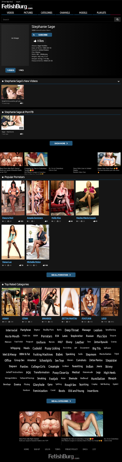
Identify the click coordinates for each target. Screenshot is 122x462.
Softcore (107, 348)
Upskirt (115, 384)
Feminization (40, 390)
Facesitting (77, 366)
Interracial (11, 330)
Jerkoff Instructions (14, 372)
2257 (94, 449)
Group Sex (19, 360)
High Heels (110, 372)
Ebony (69, 342)
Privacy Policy (71, 449)
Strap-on (113, 335)
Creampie (53, 366)
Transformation (41, 372)
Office (8, 360)
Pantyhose (25, 329)
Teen (89, 342)
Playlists (101, 12)
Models (83, 12)
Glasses (70, 360)
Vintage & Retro (11, 378)
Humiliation (98, 378)
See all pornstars (59, 275)
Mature (8, 342)
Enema (17, 384)
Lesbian (65, 366)
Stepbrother (77, 335)
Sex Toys (59, 360)
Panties (24, 366)
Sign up (37, 449)
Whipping (15, 348)
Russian (90, 335)
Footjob (53, 378)
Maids (26, 348)
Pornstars (46, 336)
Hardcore (26, 390)
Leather (79, 342)
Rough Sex (70, 384)
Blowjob (112, 378)
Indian (89, 366)
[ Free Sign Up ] (7, 1)
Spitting (58, 384)
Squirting (83, 384)
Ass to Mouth (12, 336)
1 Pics (21, 70)
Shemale (73, 378)
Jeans (99, 366)
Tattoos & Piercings (27, 378)
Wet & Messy (9, 354)
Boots (62, 390)
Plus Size (102, 336)
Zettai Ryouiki (101, 342)
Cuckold (37, 348)
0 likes (40, 40)
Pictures (28, 12)
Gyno (49, 384)
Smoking (41, 378)
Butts (59, 329)
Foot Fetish (18, 342)
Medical (76, 372)
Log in (18, 1)
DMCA (85, 449)
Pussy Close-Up (61, 372)
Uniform (41, 342)
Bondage (7, 384)
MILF (60, 342)
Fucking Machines (43, 354)
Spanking (70, 354)
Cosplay (94, 384)
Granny (113, 342)
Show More (59, 143)
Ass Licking (67, 348)
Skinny (109, 366)
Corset (53, 390)
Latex (65, 335)
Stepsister (111, 360)
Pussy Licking (52, 348)
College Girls (38, 366)
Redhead (84, 378)
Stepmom (91, 354)
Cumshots (81, 360)
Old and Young (76, 390)
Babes (59, 354)
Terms (57, 449)
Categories (46, 12)
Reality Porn (48, 329)
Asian (63, 378)
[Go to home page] (16, 6)
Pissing (27, 384)
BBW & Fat (24, 354)
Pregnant (29, 342)
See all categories (59, 401)
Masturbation (105, 354)
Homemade (88, 372)
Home (26, 449)
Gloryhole (38, 384)
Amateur (31, 360)
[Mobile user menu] (61, 12)
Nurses (52, 342)
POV (28, 372)
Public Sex (26, 335)
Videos (10, 12)
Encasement (84, 348)
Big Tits (96, 348)
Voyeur (37, 329)
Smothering (110, 329)
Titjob (116, 354)
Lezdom (98, 330)
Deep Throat (72, 330)
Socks (80, 354)
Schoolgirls (45, 360)
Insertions (92, 390)
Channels (65, 12)
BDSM (35, 335)
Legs (98, 372)
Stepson (13, 366)
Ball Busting (105, 384)
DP (75, 348)
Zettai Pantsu (95, 360)
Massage (86, 329)
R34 (57, 335)
